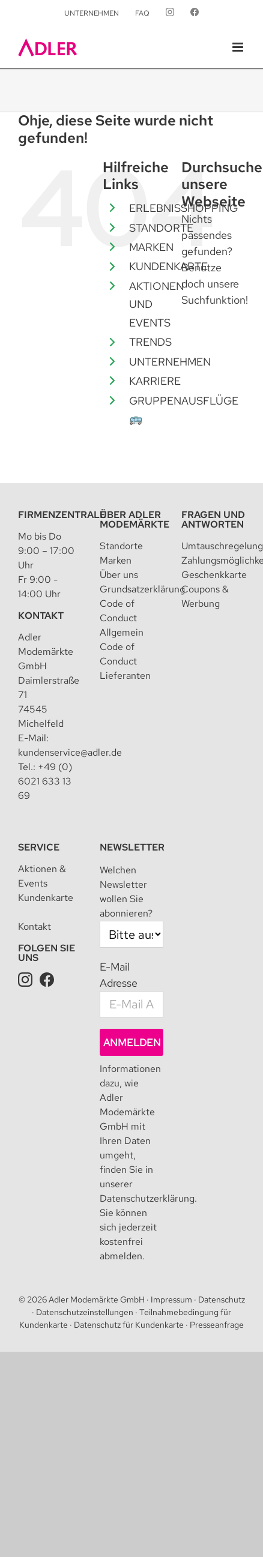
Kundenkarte (45, 897)
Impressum (171, 1299)
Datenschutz (221, 1299)
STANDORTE (161, 228)
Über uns (119, 574)
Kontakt (41, 615)
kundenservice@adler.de (70, 752)
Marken (116, 560)
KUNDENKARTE (168, 266)
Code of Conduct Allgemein (122, 618)
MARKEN (151, 247)
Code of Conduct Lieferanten (125, 661)
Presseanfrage (217, 1324)
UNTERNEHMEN (170, 362)
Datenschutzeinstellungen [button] (84, 1312)
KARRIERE (155, 381)
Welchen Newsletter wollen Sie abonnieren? (126, 892)
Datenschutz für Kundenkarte (129, 1324)
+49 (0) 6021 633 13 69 (45, 781)
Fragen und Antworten (213, 519)
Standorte (121, 546)
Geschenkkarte (214, 574)
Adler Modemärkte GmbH (97, 1299)
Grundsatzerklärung (142, 589)
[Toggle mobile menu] (238, 47)
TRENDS (150, 342)
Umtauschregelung (222, 546)
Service (38, 847)
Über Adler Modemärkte (134, 519)
